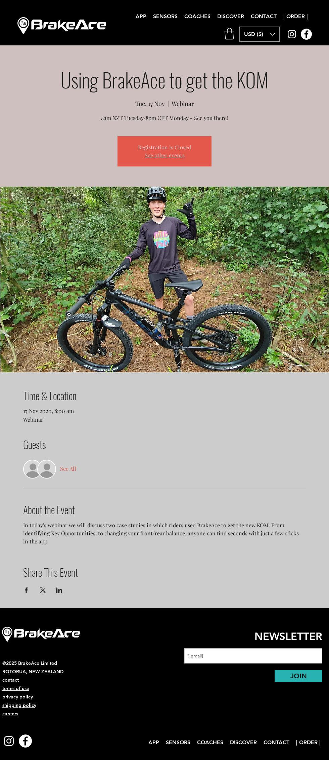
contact (10, 680)
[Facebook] (306, 34)
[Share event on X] (43, 590)
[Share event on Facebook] (26, 590)
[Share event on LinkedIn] (59, 590)
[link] (229, 34)
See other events (165, 155)
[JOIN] (298, 676)
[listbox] (259, 34)
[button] (230, 16)
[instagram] (291, 34)
